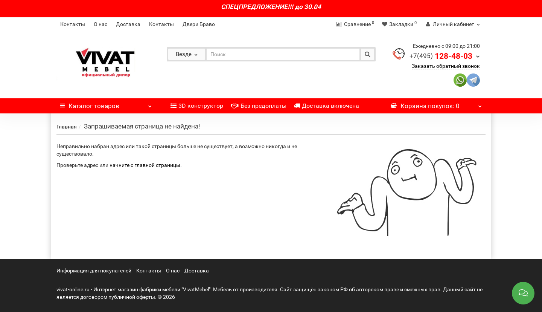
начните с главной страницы (145, 165)
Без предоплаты (258, 105)
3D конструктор (197, 105)
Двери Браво (199, 24)
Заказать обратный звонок (446, 66)
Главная (66, 127)
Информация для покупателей (93, 271)
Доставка (128, 24)
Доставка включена (326, 105)
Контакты (72, 24)
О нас (100, 24)
